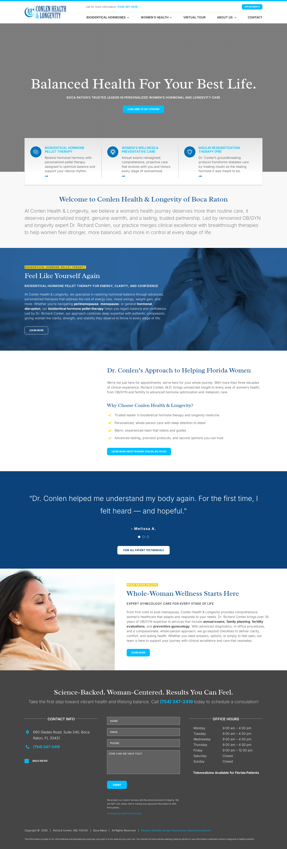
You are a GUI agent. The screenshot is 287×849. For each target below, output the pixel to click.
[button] (61, 761)
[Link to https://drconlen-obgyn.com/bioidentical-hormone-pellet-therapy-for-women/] (70, 176)
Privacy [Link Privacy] (138, 813)
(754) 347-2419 (127, 6)
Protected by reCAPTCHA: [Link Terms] (120, 813)
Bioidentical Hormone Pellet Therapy (64, 149)
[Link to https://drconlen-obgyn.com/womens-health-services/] (147, 176)
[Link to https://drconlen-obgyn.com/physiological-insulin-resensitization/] (224, 176)
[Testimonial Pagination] (139, 537)
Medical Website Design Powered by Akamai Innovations (176, 830)
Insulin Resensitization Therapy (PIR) (219, 149)
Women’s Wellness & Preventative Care (140, 149)
